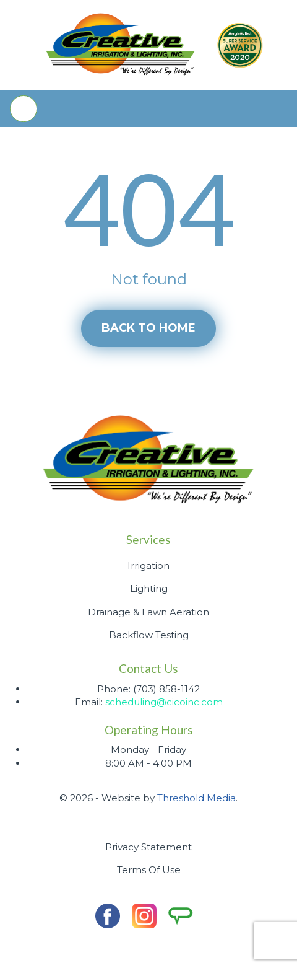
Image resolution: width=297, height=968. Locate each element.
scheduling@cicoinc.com (164, 702)
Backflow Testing (149, 635)
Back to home (148, 328)
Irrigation (148, 565)
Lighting (149, 588)
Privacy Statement (148, 847)
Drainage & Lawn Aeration (148, 612)
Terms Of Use (149, 870)
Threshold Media (196, 798)
